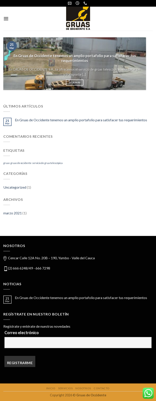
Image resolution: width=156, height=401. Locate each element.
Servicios (65, 388)
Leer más (74, 83)
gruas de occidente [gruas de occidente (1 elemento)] (21, 163)
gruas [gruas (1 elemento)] (6, 163)
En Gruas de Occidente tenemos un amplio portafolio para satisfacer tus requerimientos (81, 120)
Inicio (50, 388)
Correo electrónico (21, 332)
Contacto (102, 388)
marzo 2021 (12, 213)
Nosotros (83, 388)
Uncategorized (14, 187)
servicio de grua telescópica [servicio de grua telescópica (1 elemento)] (47, 163)
